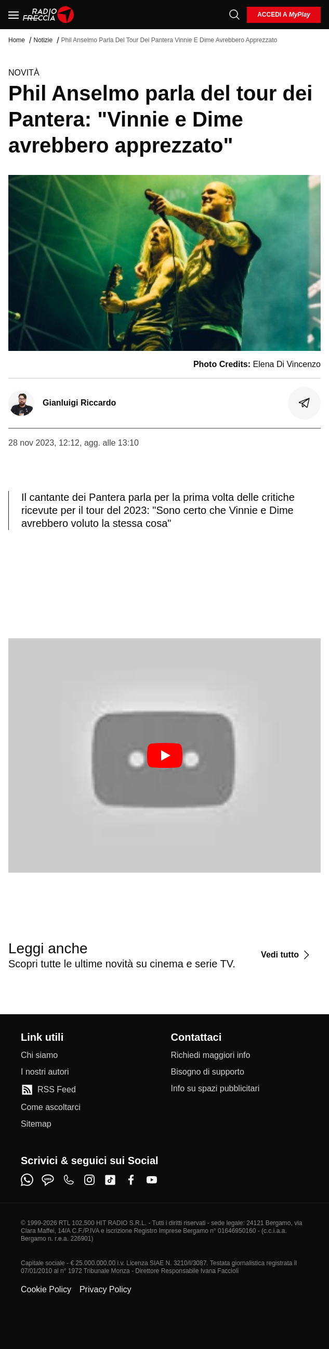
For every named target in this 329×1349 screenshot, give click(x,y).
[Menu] (13, 14)
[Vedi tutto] (287, 954)
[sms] (48, 1180)
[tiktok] (110, 1180)
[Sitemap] (36, 1124)
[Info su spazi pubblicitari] (215, 1088)
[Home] (48, 14)
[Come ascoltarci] (51, 1107)
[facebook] (131, 1180)
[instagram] (89, 1180)
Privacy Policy (105, 1289)
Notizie (42, 40)
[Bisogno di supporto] (207, 1072)
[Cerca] (234, 14)
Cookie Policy (46, 1289)
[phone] (68, 1180)
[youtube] (152, 1180)
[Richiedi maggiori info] (211, 1055)
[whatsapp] (27, 1180)
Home (16, 40)
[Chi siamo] (39, 1055)
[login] (284, 15)
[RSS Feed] (48, 1089)
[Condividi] (304, 403)
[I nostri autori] (45, 1072)
